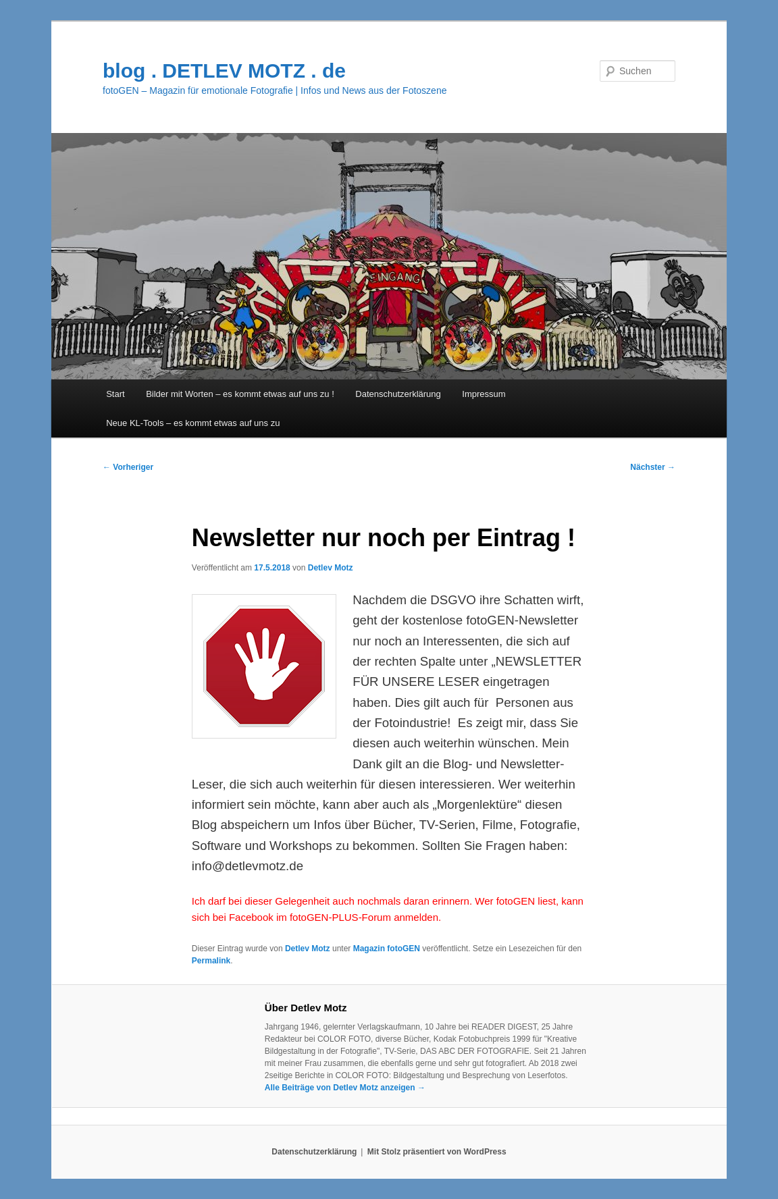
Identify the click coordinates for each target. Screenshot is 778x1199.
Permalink (211, 960)
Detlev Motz (330, 567)
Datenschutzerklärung (397, 394)
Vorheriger (128, 467)
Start (115, 394)
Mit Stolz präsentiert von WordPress (437, 1151)
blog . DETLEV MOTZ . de (224, 70)
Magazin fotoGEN (386, 948)
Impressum (483, 394)
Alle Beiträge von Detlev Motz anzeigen (345, 1087)
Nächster (652, 467)
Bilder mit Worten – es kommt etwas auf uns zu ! (240, 394)
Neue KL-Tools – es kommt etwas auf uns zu (193, 423)
